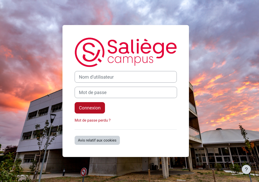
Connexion (90, 107)
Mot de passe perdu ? (93, 120)
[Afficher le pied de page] (246, 169)
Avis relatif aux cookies (97, 140)
